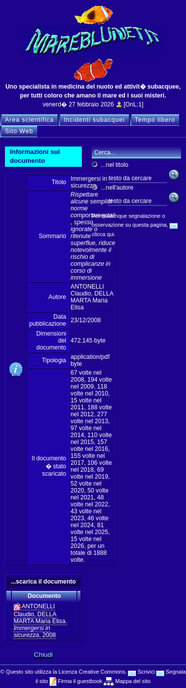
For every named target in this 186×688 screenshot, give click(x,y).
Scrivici (141, 672)
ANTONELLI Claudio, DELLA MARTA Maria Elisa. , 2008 (40, 621)
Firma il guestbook (79, 681)
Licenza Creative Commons (92, 672)
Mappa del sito (132, 681)
